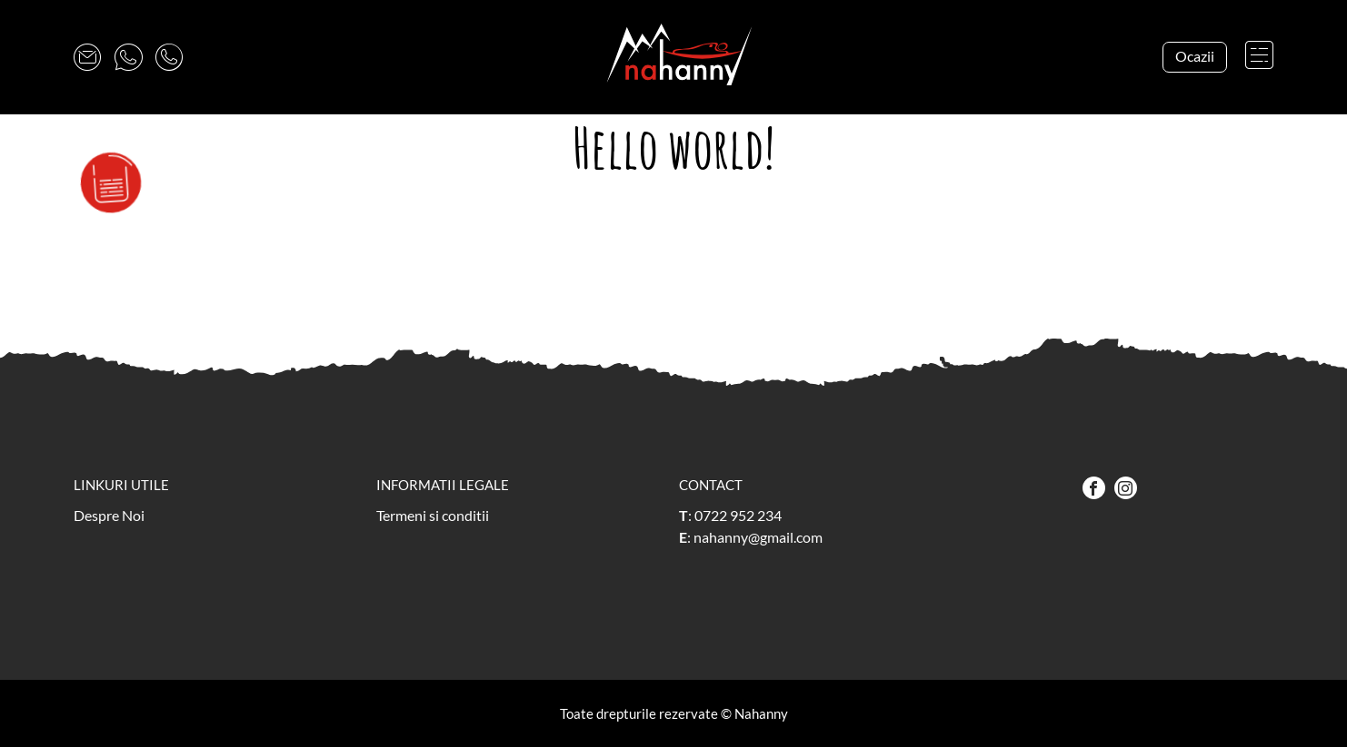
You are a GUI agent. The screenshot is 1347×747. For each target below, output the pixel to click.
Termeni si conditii (432, 515)
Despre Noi (109, 515)
